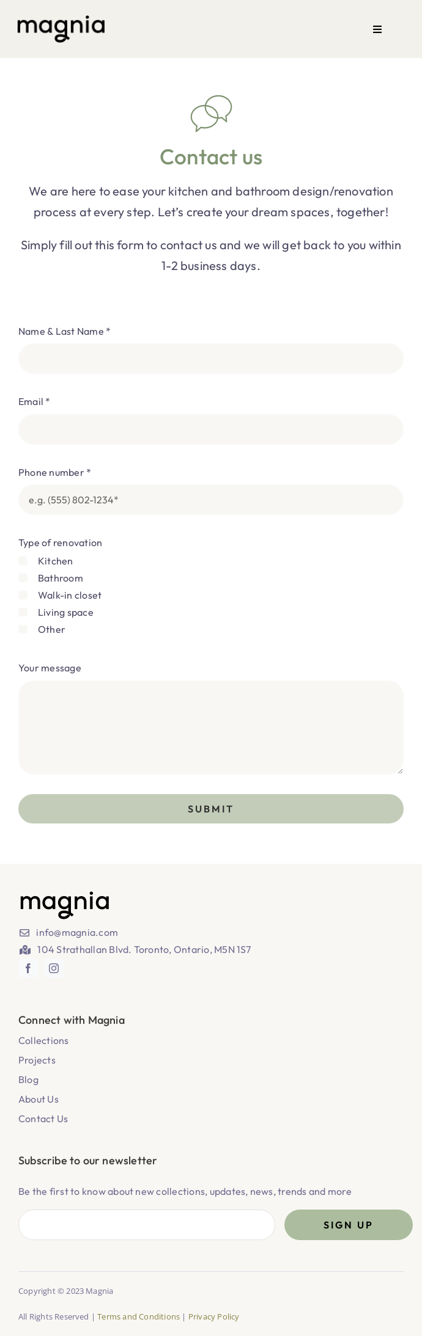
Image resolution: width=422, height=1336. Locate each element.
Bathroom (60, 578)
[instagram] (54, 968)
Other (51, 629)
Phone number (54, 472)
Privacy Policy (214, 1316)
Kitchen (55, 561)
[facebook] (28, 968)
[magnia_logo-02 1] (61, 18)
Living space (66, 612)
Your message (49, 668)
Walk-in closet (70, 595)
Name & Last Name (64, 331)
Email (34, 401)
